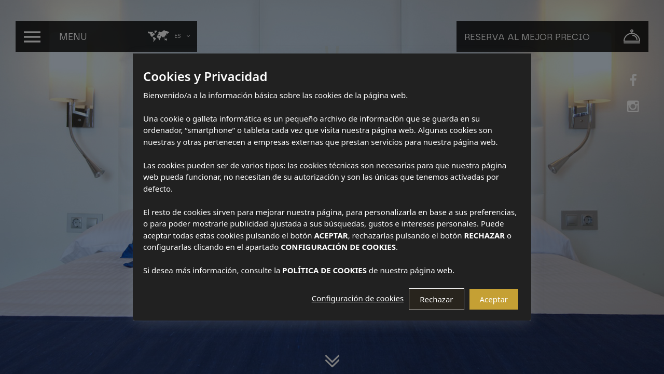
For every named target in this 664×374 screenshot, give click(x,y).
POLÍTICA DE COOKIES (324, 270)
